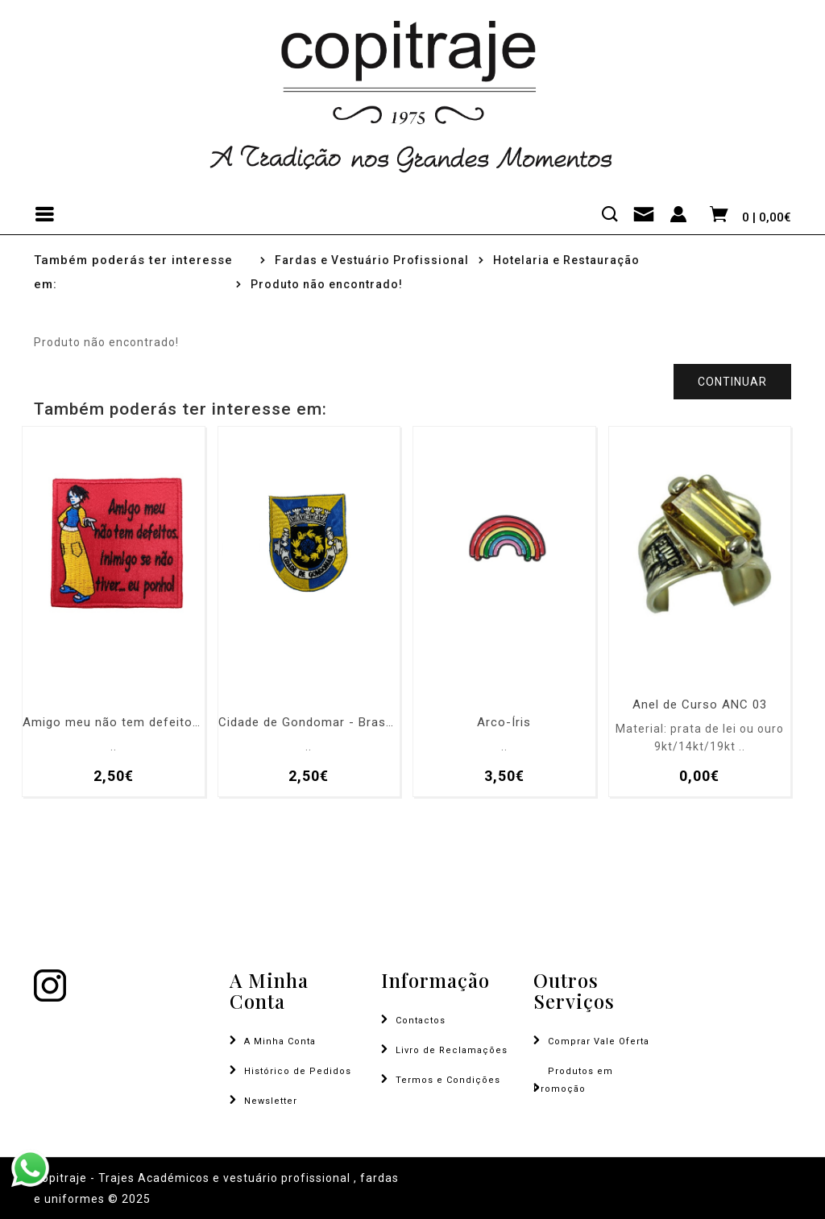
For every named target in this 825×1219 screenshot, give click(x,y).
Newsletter (270, 1101)
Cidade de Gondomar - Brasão (309, 722)
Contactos (421, 1020)
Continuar (732, 381)
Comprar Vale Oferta (598, 1041)
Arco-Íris (504, 722)
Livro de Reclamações (452, 1050)
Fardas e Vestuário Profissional (372, 260)
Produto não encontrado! (327, 284)
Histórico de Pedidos (297, 1071)
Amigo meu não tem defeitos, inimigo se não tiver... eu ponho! (114, 722)
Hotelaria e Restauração (566, 260)
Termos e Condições (448, 1080)
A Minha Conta (280, 1041)
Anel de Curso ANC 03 (699, 705)
